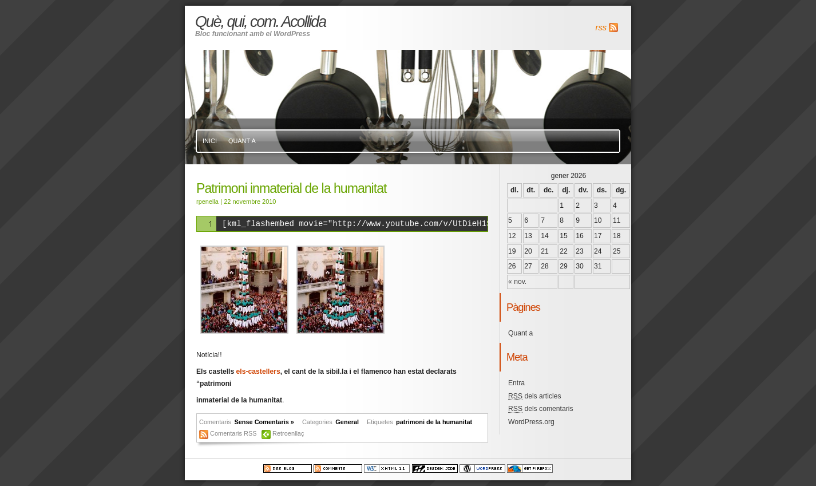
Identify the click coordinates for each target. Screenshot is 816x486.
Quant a (242, 140)
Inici (210, 140)
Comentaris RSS (234, 433)
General (347, 421)
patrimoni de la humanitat (434, 421)
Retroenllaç (288, 433)
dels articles (534, 396)
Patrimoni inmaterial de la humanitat (291, 188)
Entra (516, 383)
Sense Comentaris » (264, 421)
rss (601, 27)
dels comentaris (540, 409)
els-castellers (258, 372)
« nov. (517, 282)
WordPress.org (531, 422)
